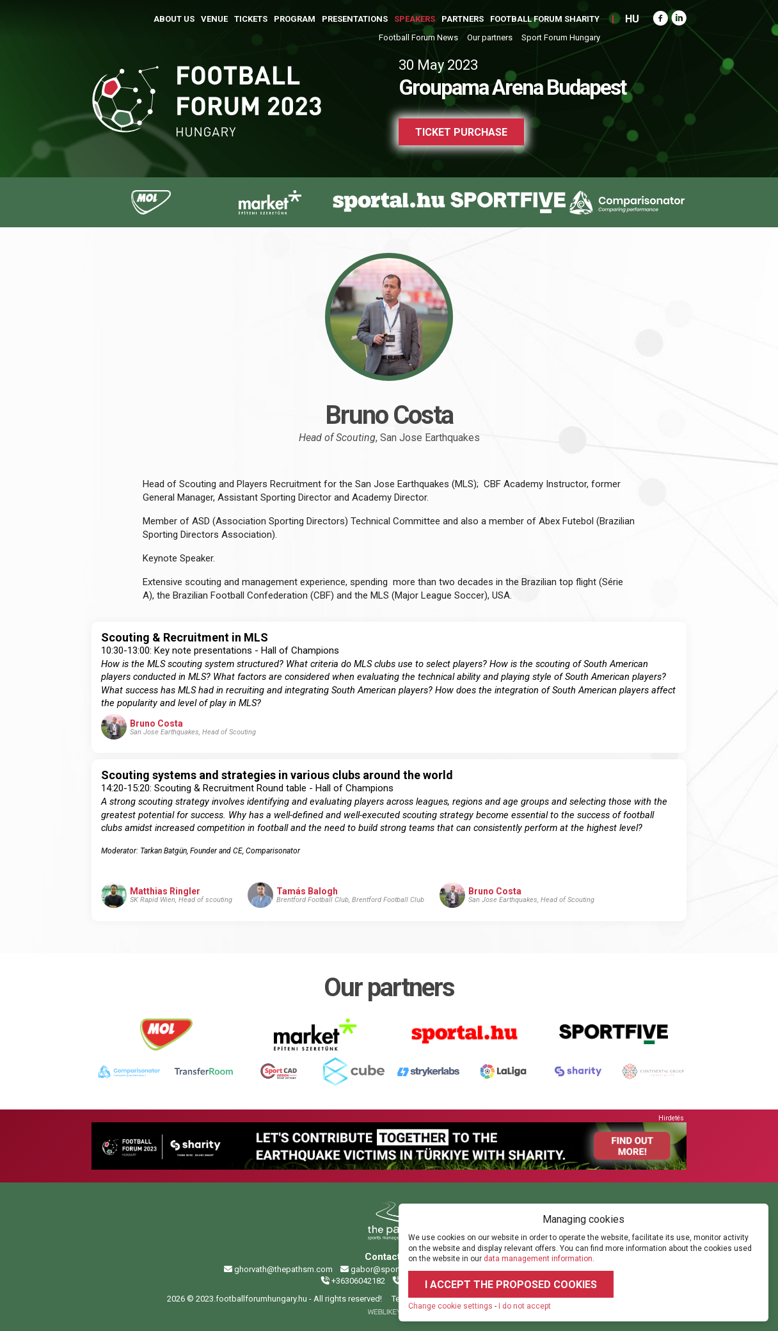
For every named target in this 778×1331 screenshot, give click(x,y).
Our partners (489, 37)
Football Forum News (418, 37)
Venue (214, 19)
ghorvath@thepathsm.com (278, 1269)
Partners (462, 19)
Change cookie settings (450, 1306)
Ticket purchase (461, 132)
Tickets (250, 19)
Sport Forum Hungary (560, 37)
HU (632, 19)
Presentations (355, 19)
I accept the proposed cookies (511, 1285)
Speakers (414, 19)
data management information (538, 1258)
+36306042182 (353, 1281)
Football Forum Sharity (544, 19)
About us (174, 19)
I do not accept (524, 1306)
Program (294, 19)
